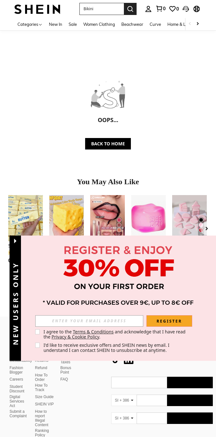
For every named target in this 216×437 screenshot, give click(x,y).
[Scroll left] (190, 24)
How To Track (41, 372)
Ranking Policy (42, 417)
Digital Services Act (17, 386)
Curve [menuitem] (155, 24)
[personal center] (148, 9)
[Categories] (30, 24)
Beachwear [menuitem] (132, 24)
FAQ (64, 364)
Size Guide (44, 381)
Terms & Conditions (93, 332)
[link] (160, 8)
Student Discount (17, 373)
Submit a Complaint (18, 398)
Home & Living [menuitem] (181, 24)
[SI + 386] (124, 385)
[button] (101, 9)
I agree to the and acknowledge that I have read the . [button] (115, 334)
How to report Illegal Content (41, 403)
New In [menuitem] (55, 24)
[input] (89, 321)
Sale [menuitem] (73, 24)
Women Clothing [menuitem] (99, 24)
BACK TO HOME (108, 144)
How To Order (41, 362)
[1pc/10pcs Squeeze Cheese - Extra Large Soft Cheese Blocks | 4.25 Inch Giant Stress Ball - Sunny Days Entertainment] (66, 218)
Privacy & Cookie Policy (75, 337)
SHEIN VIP (44, 389)
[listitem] (25, 234)
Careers (16, 364)
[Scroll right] (197, 24)
